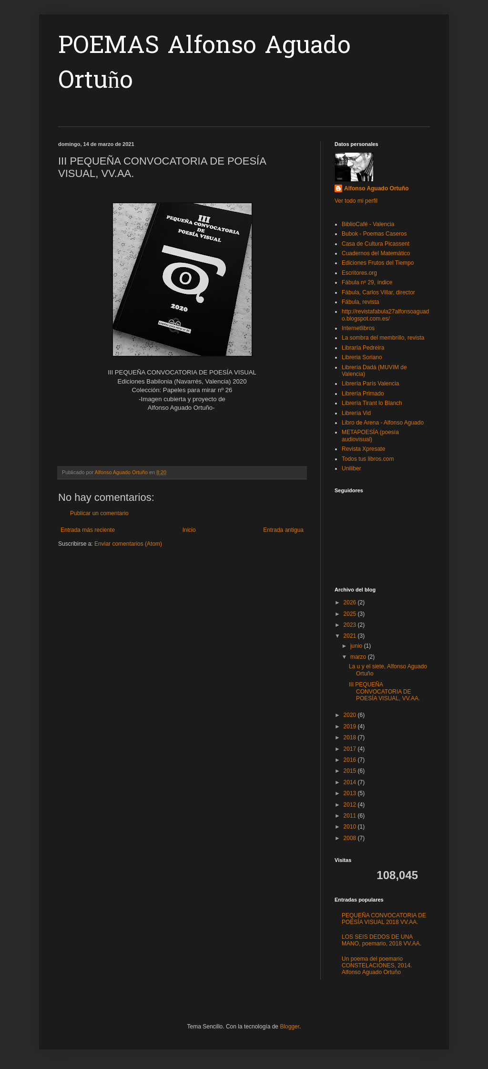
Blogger (289, 1026)
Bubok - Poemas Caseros (374, 233)
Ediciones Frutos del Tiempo (378, 262)
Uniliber (351, 468)
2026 (351, 602)
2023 (351, 625)
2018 (351, 737)
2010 (351, 826)
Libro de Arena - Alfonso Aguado (383, 422)
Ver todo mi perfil (356, 200)
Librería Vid (356, 413)
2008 (351, 838)
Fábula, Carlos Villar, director (378, 292)
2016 (351, 760)
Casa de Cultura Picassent (375, 243)
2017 (351, 749)
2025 (351, 614)
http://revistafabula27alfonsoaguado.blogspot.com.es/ (385, 315)
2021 (351, 636)
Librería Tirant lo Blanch (372, 403)
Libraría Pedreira (363, 347)
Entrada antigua (283, 530)
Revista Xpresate (363, 449)
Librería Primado (363, 393)
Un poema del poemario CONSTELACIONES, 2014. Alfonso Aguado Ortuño (377, 965)
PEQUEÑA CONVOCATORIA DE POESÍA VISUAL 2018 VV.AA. (384, 918)
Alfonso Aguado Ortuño (376, 188)
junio (357, 646)
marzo (359, 657)
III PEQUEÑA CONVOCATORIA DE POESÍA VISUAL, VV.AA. (384, 691)
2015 (351, 771)
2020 (351, 715)
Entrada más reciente (88, 530)
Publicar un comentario (99, 513)
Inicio (189, 530)
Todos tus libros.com (368, 459)
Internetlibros (358, 328)
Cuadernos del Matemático (376, 253)
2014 (351, 782)
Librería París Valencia (370, 383)
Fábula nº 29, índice (367, 282)
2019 (351, 726)
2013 (351, 793)
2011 (351, 815)
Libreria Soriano (362, 357)
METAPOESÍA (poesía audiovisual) (370, 435)
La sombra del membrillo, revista (383, 337)
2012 (351, 804)
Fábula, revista (360, 302)
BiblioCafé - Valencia (368, 224)
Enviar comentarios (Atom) (128, 543)
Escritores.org (359, 273)
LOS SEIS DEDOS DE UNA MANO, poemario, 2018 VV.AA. (381, 940)
